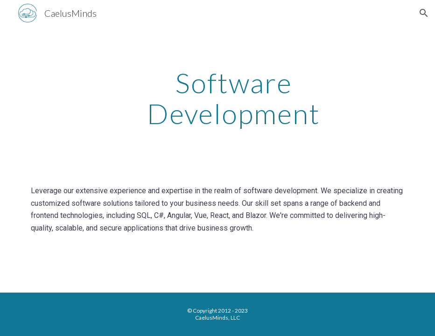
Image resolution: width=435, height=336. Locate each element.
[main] (233, 98)
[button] (424, 13)
